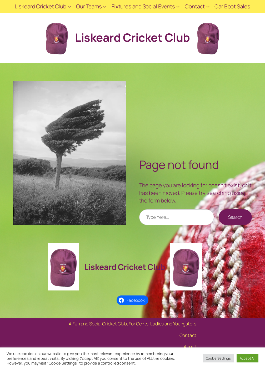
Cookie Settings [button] (218, 358)
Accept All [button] (247, 358)
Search (235, 217)
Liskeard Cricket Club (132, 37)
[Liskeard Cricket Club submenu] (69, 6)
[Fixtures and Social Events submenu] (177, 6)
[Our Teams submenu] (104, 6)
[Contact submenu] (207, 6)
